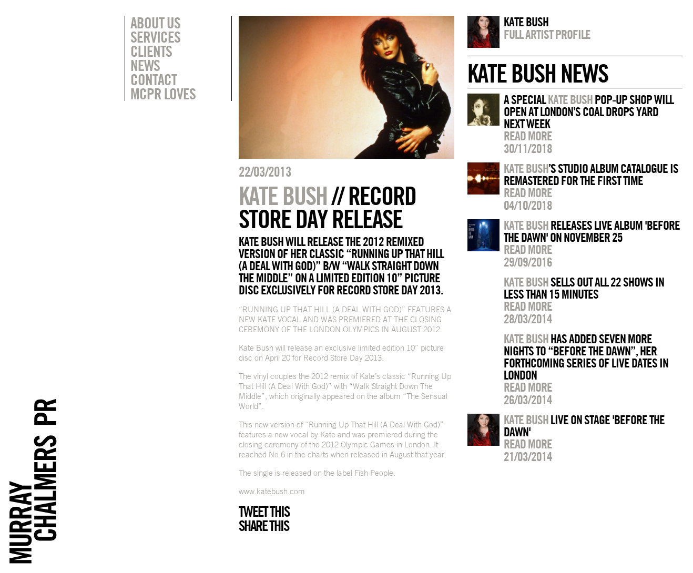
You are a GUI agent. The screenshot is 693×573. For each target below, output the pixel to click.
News (145, 65)
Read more (528, 136)
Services (155, 36)
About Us (155, 22)
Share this (264, 526)
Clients (151, 51)
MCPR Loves (163, 93)
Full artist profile (547, 34)
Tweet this (264, 511)
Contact (153, 79)
